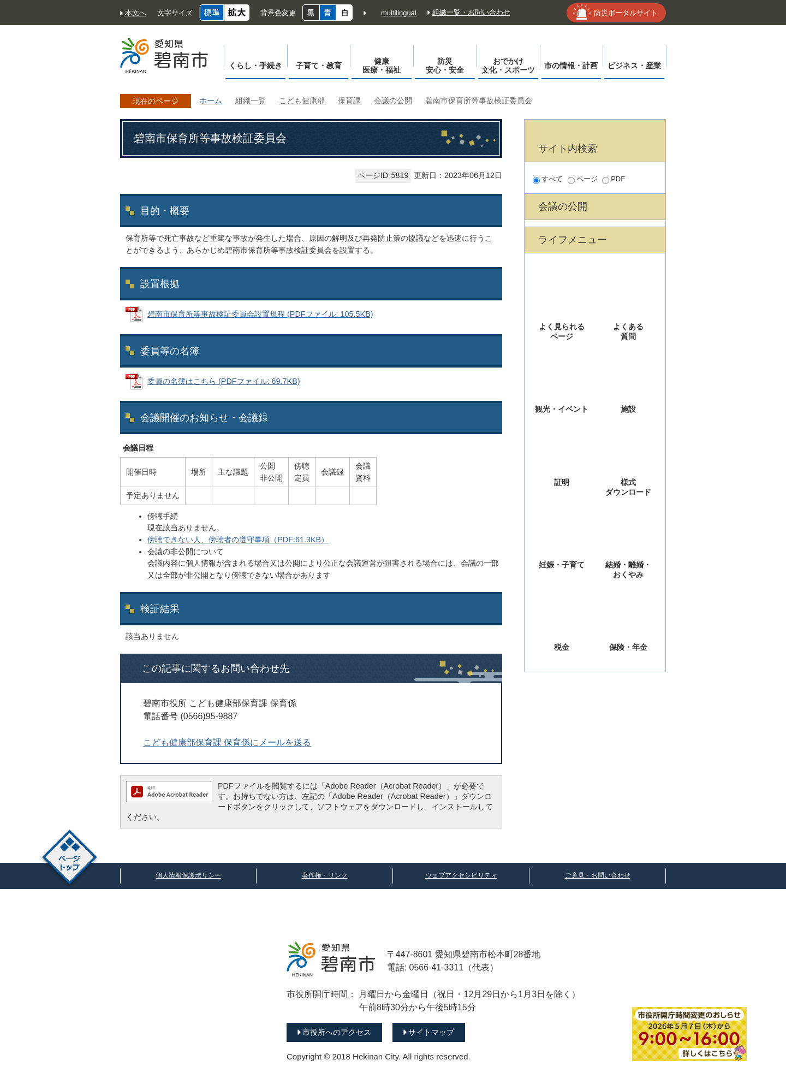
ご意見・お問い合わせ (597, 875)
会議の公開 (393, 100)
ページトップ (69, 858)
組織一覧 (250, 100)
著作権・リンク (325, 875)
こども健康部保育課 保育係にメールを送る (227, 742)
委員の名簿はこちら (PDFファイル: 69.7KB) (223, 381)
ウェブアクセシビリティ (461, 875)
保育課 (349, 100)
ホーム (210, 100)
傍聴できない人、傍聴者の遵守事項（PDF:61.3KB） (238, 539)
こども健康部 (302, 100)
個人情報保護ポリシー (188, 875)
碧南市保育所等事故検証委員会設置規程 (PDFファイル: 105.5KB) (260, 314)
